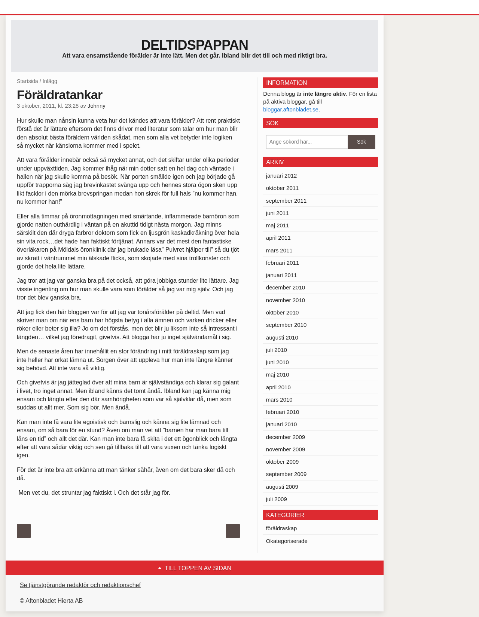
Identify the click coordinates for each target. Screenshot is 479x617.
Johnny (96, 106)
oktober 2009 (282, 461)
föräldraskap (281, 528)
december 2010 (285, 287)
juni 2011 (277, 213)
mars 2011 (279, 250)
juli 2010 (276, 350)
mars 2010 (279, 399)
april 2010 (278, 387)
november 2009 (285, 449)
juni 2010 (277, 362)
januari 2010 (281, 424)
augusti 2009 (282, 487)
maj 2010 (277, 374)
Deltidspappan (194, 45)
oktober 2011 (282, 188)
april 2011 (278, 237)
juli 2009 (276, 499)
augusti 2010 (282, 337)
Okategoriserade (287, 541)
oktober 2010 (282, 312)
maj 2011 (277, 225)
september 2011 (286, 200)
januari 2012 (281, 175)
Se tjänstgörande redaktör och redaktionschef (80, 585)
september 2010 (286, 325)
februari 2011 (282, 263)
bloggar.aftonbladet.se (290, 109)
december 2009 (285, 437)
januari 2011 (281, 275)
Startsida (27, 81)
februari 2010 (282, 412)
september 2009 (286, 474)
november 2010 (285, 300)
